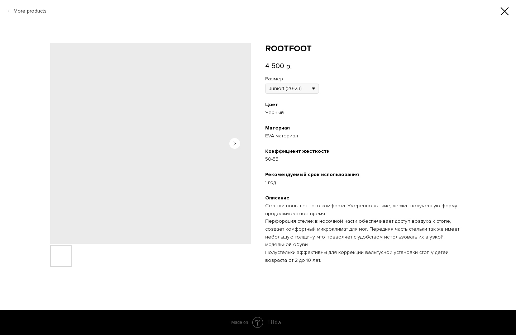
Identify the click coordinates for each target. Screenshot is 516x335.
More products (30, 11)
